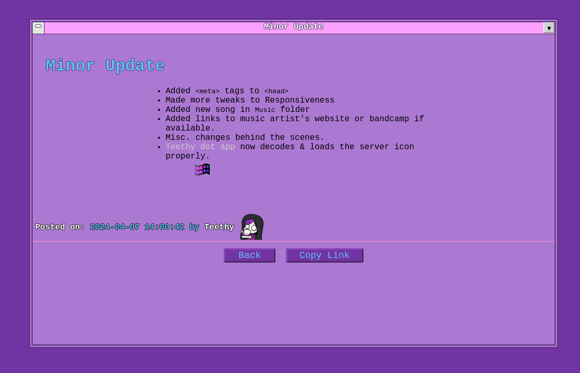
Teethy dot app (200, 163)
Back (250, 278)
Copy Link (324, 278)
